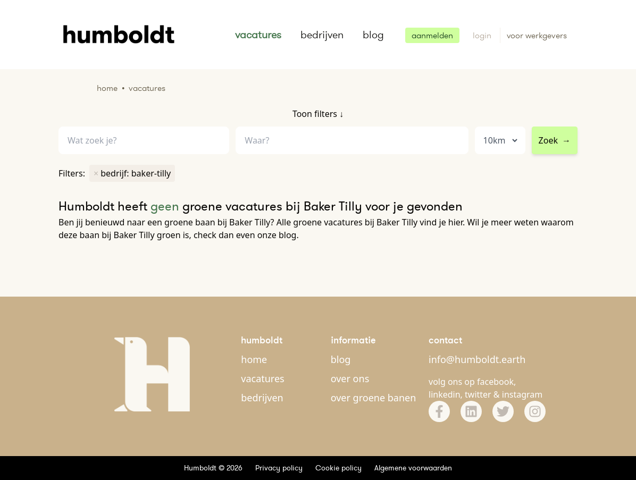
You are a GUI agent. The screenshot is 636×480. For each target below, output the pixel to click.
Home (107, 88)
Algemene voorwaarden (413, 468)
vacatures (258, 34)
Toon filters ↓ (318, 114)
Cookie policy (338, 468)
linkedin (445, 394)
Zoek (555, 140)
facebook (495, 382)
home (254, 359)
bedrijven (322, 34)
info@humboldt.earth (477, 359)
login (483, 35)
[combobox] (352, 141)
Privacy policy (279, 468)
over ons (350, 378)
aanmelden (432, 35)
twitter (478, 394)
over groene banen (373, 397)
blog (373, 34)
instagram (522, 394)
